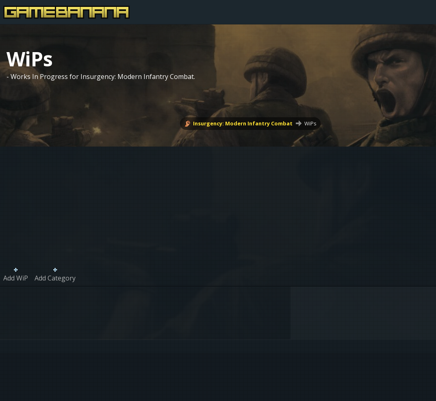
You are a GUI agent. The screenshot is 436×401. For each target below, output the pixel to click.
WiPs (310, 123)
